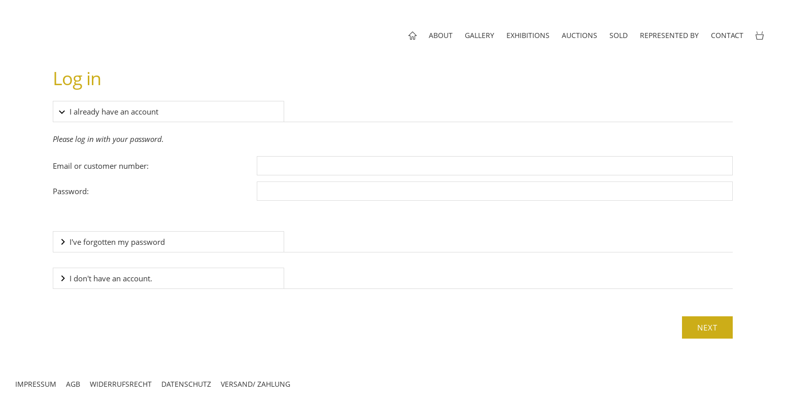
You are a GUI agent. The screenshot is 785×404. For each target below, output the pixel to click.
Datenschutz (186, 384)
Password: (71, 191)
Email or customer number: (101, 166)
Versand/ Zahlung (255, 384)
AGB (73, 384)
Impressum (35, 384)
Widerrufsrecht (121, 384)
